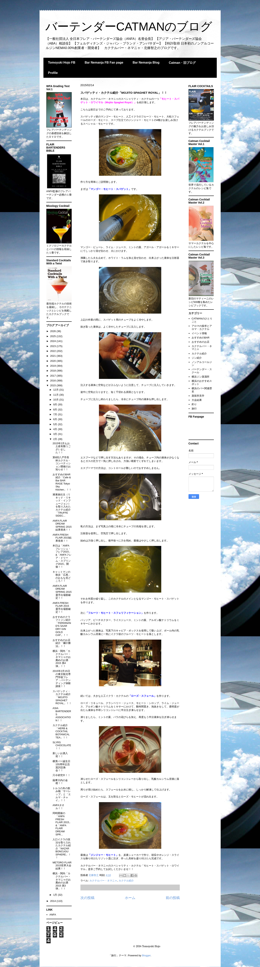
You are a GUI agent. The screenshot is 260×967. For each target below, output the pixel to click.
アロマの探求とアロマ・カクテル (202, 327)
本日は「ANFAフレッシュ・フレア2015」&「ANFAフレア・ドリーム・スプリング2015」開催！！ (62, 556)
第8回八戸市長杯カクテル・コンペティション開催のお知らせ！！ (62, 463)
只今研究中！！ (61, 775)
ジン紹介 (197, 357)
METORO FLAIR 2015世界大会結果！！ (62, 865)
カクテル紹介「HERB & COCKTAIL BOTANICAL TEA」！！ (61, 731)
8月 (55, 409)
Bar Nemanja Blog (146, 62)
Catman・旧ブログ (182, 62)
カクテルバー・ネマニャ (103, 880)
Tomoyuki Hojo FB (61, 62)
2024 (53, 341)
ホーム (130, 898)
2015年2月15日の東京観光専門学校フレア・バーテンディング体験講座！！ (62, 679)
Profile (53, 72)
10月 (56, 399)
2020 (53, 360)
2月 (55, 439)
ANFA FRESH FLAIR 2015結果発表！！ (62, 537)
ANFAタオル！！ (58, 807)
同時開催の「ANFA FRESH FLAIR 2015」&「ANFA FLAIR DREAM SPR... (62, 824)
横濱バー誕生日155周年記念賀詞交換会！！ (61, 766)
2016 (53, 380)
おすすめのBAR (201, 337)
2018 (53, 370)
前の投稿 (173, 898)
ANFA (52, 914)
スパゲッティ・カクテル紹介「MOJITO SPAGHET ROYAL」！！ (62, 697)
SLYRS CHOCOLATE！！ (62, 745)
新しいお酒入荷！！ (60, 755)
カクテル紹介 (126, 880)
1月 (55, 894)
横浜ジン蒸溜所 (200, 376)
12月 (56, 389)
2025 (53, 336)
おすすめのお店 (200, 341)
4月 (55, 429)
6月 (55, 419)
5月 (55, 424)
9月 (55, 404)
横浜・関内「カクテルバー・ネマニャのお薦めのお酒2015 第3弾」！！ (62, 881)
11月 (56, 394)
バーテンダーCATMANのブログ (128, 26)
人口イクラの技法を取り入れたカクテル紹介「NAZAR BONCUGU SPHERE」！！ (62, 848)
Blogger (146, 955)
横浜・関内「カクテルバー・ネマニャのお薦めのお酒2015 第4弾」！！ (62, 659)
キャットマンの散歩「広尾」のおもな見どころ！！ (62, 576)
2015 (53, 385)
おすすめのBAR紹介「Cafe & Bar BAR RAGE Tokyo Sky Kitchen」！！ (62, 482)
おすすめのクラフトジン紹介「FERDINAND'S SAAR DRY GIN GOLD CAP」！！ (62, 626)
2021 (53, 355)
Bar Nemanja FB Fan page (104, 62)
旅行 (194, 408)
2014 (53, 901)
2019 (53, 365)
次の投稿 (87, 898)
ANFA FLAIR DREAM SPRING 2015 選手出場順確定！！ (62, 591)
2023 (53, 346)
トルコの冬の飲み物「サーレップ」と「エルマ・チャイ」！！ (62, 794)
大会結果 (197, 400)
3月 (55, 434)
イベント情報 (199, 333)
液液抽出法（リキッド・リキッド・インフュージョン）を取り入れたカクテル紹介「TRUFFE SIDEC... (62, 505)
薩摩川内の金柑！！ (60, 782)
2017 (53, 375)
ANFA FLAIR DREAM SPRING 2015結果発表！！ (62, 525)
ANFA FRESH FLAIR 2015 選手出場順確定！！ (62, 608)
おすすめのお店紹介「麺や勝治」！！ (62, 643)
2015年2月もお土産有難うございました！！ (62, 448)
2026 (53, 331)
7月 (55, 414)
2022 (53, 351)
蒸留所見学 (198, 395)
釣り (194, 404)
